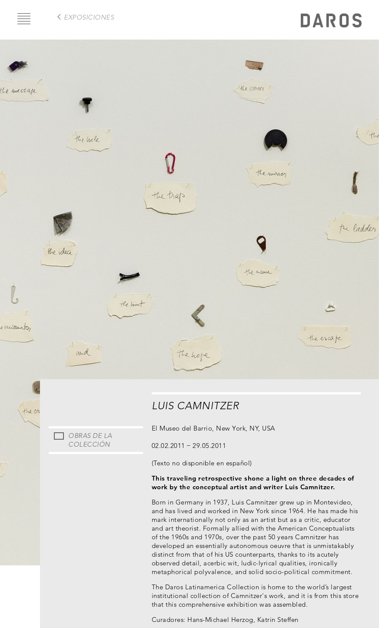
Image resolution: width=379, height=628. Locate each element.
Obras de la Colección (90, 439)
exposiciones (89, 17)
